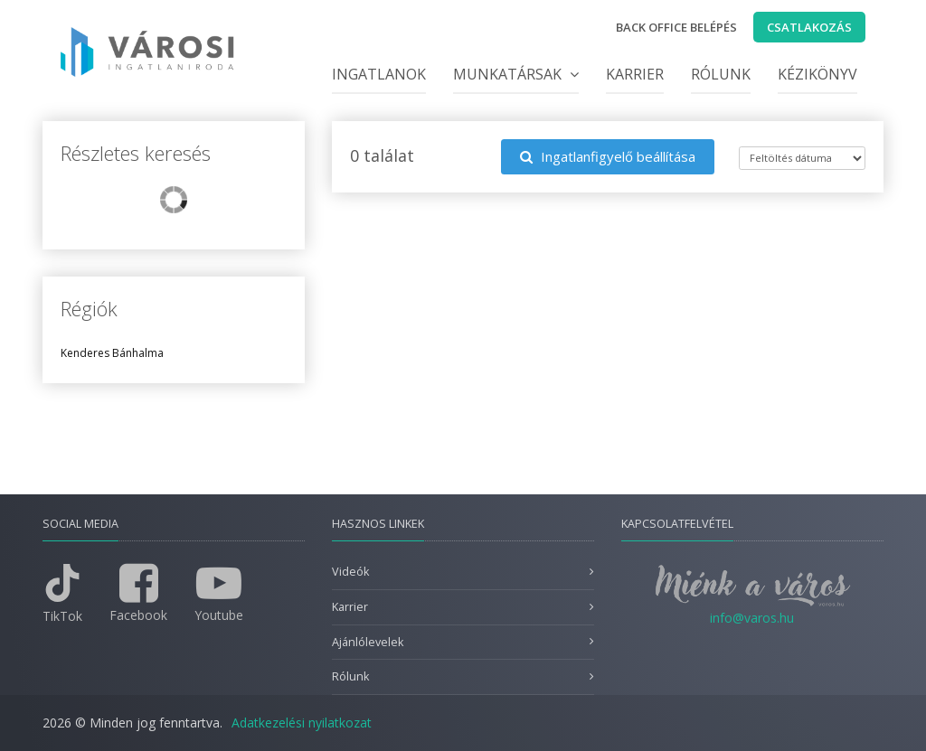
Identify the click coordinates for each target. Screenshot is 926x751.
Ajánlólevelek (367, 642)
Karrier (635, 74)
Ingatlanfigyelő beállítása (607, 156)
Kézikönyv (817, 74)
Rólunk (721, 74)
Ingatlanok (379, 74)
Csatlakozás (809, 27)
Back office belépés (676, 27)
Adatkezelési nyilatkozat (302, 722)
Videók (350, 571)
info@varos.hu (752, 617)
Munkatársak (516, 74)
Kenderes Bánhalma (112, 353)
